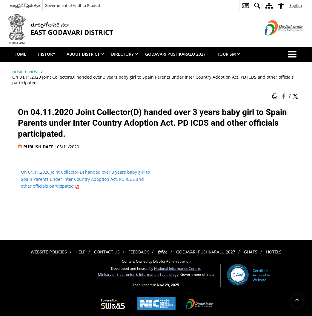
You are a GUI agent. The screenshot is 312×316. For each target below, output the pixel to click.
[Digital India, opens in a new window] (199, 304)
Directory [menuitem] (124, 54)
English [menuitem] (295, 5)
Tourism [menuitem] (228, 54)
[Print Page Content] (276, 95)
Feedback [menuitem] (138, 252)
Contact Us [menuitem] (107, 252)
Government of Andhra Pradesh (73, 5)
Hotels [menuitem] (274, 252)
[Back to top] (297, 301)
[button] (293, 54)
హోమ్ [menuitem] (162, 252)
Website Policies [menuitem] (49, 252)
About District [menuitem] (85, 54)
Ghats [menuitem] (250, 252)
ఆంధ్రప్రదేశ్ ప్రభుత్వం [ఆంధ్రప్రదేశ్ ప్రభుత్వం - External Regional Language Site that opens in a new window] (25, 5)
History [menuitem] (46, 54)
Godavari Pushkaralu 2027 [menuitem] (175, 54)
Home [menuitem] (19, 54)
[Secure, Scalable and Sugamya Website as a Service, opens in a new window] (113, 304)
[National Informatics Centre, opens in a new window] (156, 304)
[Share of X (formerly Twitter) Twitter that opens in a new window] (295, 95)
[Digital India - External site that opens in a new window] (276, 40)
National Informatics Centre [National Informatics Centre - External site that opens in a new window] (177, 268)
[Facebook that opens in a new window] (284, 95)
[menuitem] (245, 5)
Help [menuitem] (80, 252)
